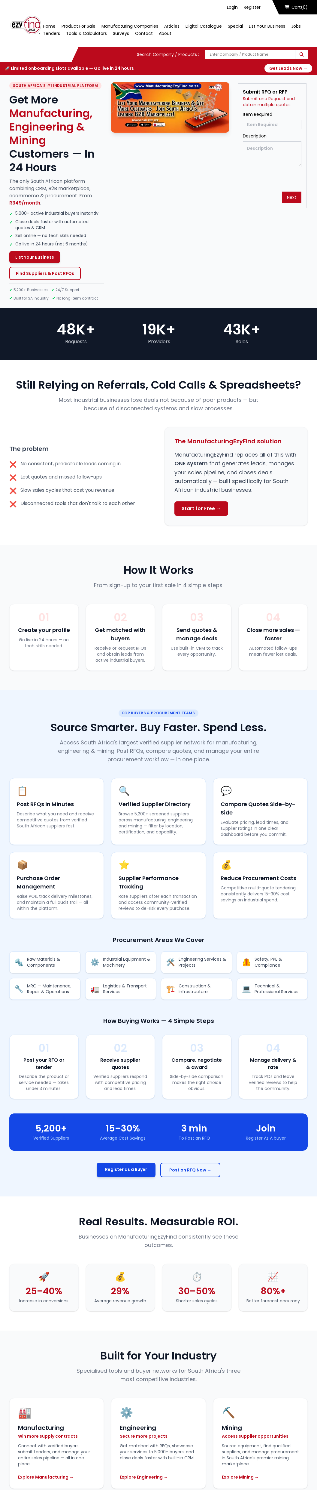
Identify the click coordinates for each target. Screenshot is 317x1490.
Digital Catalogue (204, 26)
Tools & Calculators (86, 33)
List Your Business (267, 26)
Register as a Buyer (126, 1169)
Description (255, 136)
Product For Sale (78, 26)
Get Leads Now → (288, 68)
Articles (172, 26)
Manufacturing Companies (129, 26)
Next (291, 197)
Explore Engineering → (144, 1477)
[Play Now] (170, 107)
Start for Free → (201, 508)
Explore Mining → (240, 1477)
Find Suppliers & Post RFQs (45, 273)
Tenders (51, 33)
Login (232, 7)
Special (235, 26)
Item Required (257, 114)
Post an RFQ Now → (190, 1170)
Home (49, 26)
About (165, 33)
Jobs (296, 26)
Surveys (121, 33)
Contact (144, 33)
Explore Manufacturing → (46, 1477)
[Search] (301, 54)
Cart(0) (296, 7)
